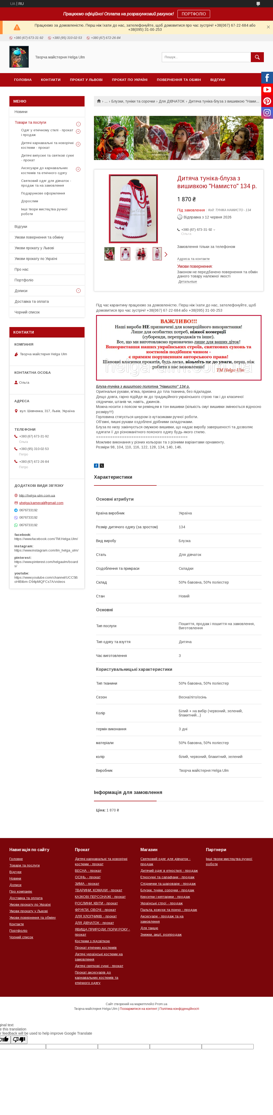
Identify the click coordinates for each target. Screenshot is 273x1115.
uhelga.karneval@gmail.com (41, 503)
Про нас (21, 269)
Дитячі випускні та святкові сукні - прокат (47, 157)
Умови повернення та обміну (39, 237)
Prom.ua (161, 1004)
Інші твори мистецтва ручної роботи (44, 211)
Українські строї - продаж (161, 903)
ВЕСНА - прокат (88, 871)
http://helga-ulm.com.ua (37, 495)
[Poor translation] (19, 1039)
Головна (23, 80)
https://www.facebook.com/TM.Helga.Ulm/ (46, 539)
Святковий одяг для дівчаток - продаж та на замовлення (46, 183)
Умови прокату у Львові (34, 248)
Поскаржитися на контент (138, 1009)
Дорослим (29, 201)
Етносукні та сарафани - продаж (167, 877)
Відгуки (217, 80)
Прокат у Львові (86, 80)
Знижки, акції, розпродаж (161, 934)
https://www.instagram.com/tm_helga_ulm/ (46, 550)
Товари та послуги (30, 122)
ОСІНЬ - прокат (87, 877)
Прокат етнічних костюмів (96, 948)
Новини (21, 112)
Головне (16, 859)
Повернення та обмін (179, 80)
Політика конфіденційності (179, 1009)
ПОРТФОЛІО (194, 14)
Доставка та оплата (32, 301)
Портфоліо (24, 280)
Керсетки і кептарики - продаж (165, 897)
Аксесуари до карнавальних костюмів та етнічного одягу (44, 170)
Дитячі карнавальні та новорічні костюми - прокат (47, 145)
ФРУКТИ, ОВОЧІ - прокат (95, 910)
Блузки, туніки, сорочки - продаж (167, 890)
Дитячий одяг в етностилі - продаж (169, 871)
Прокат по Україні (129, 80)
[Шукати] (257, 57)
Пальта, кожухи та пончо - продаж (168, 910)
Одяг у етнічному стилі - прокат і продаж (47, 132)
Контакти (51, 80)
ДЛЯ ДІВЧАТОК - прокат (94, 923)
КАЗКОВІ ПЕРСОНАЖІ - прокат (100, 897)
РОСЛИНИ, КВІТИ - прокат (96, 903)
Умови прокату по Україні (36, 259)
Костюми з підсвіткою (92, 941)
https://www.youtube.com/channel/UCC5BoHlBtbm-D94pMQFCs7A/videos (46, 580)
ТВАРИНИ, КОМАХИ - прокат (98, 890)
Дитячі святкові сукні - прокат (99, 966)
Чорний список (30, 93)
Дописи (21, 291)
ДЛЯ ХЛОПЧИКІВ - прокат (96, 916)
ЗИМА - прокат (87, 884)
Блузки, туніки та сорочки (133, 101)
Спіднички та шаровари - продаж (168, 884)
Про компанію (20, 891)
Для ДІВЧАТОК (172, 101)
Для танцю (149, 928)
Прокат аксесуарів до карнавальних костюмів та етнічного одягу (96, 977)
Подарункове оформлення (43, 193)
